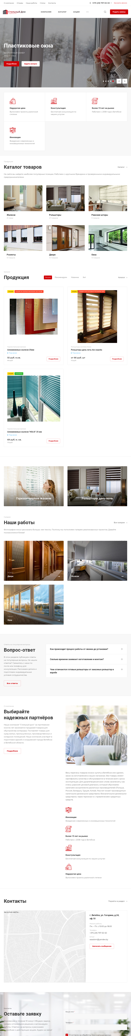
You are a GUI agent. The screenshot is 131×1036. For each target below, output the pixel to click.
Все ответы (12, 683)
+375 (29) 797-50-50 (101, 3)
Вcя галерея (120, 523)
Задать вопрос (30, 64)
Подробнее (11, 64)
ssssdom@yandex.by (99, 939)
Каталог (122, 167)
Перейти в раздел (117, 901)
